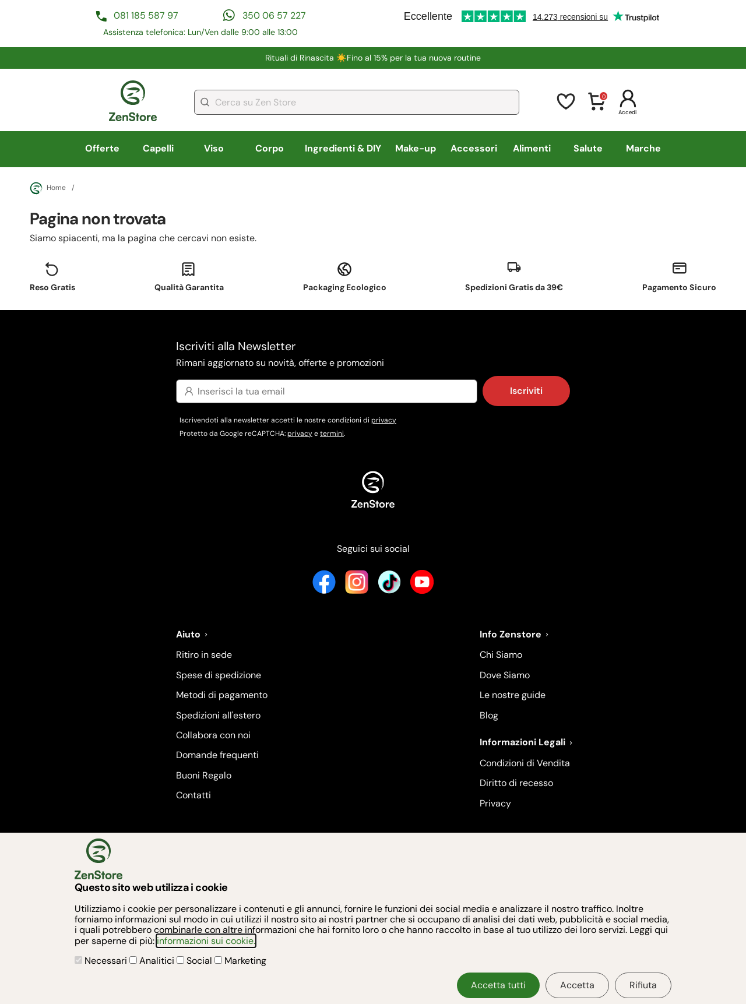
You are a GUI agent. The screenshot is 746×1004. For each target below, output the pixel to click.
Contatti (193, 795)
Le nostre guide (513, 695)
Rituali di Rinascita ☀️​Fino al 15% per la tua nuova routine (373, 57)
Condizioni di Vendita (525, 763)
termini (332, 433)
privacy (383, 420)
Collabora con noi (213, 735)
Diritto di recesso (516, 783)
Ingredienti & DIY (343, 148)
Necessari (102, 960)
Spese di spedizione (218, 675)
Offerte (102, 148)
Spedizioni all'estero (218, 715)
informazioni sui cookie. (206, 941)
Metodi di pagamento (222, 695)
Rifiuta (643, 985)
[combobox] (356, 102)
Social (195, 960)
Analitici (153, 960)
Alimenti (532, 148)
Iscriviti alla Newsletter (373, 355)
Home (48, 188)
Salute (588, 148)
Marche (643, 148)
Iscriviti (526, 391)
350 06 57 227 (274, 15)
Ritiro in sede (204, 655)
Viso (214, 148)
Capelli (158, 148)
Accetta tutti (498, 985)
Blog (489, 715)
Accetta (577, 985)
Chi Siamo (501, 655)
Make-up (415, 148)
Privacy (495, 803)
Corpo (269, 148)
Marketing (240, 960)
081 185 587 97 (146, 15)
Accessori (474, 148)
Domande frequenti (217, 755)
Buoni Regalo (203, 775)
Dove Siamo (505, 675)
